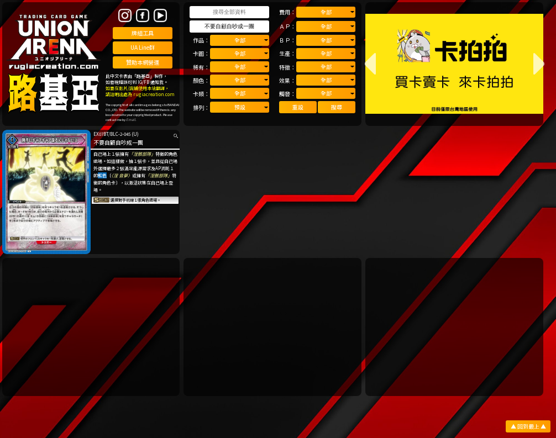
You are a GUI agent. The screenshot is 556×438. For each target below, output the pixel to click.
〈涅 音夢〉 (121, 175)
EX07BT (100, 134)
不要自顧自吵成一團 (118, 142)
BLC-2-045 (120, 134)
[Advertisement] (91, 327)
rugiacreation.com (154, 94)
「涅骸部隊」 (142, 154)
